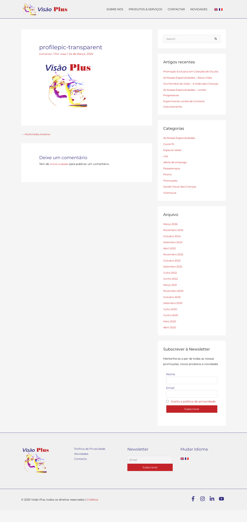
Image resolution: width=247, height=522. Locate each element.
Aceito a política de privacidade (193, 413)
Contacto (80, 471)
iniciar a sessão (60, 164)
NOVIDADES (198, 9)
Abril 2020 (170, 338)
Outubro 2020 (172, 308)
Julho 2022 (170, 284)
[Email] (150, 472)
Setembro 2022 (173, 277)
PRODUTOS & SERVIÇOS (145, 9)
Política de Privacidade (89, 461)
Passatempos (172, 179)
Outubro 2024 (172, 247)
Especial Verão (173, 161)
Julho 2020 (170, 320)
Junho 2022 (171, 290)
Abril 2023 (170, 259)
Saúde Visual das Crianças (180, 197)
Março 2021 (170, 296)
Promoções (171, 192)
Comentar (46, 54)
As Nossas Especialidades (180, 149)
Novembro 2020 (174, 302)
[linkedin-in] (213, 510)
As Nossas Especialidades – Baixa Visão (189, 83)
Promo (168, 185)
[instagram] (204, 510)
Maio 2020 (170, 332)
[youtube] (222, 510)
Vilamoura (170, 204)
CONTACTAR (176, 9)
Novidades (81, 466)
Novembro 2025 (174, 241)
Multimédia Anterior (37, 134)
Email (170, 399)
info (165, 167)
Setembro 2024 (173, 253)
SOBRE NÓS (115, 9)
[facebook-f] (194, 510)
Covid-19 (169, 155)
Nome (170, 385)
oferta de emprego (176, 173)
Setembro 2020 (173, 314)
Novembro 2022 (174, 265)
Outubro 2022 (172, 271)
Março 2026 (171, 235)
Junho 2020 (171, 326)
